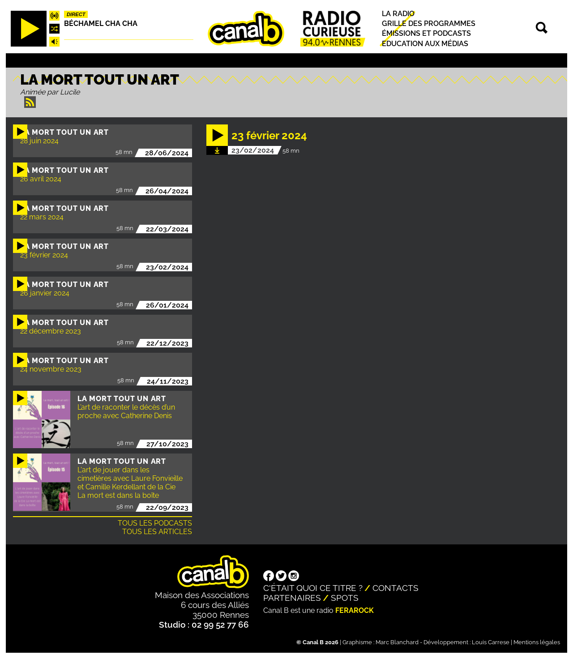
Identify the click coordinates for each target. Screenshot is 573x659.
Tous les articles (157, 531)
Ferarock (354, 610)
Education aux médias (425, 43)
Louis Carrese (490, 642)
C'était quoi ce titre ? (313, 588)
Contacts (395, 588)
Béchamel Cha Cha (100, 23)
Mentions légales (536, 642)
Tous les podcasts (155, 523)
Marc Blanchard (397, 642)
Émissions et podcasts (426, 34)
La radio (398, 13)
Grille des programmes (428, 23)
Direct (76, 14)
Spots (345, 598)
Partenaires (292, 598)
